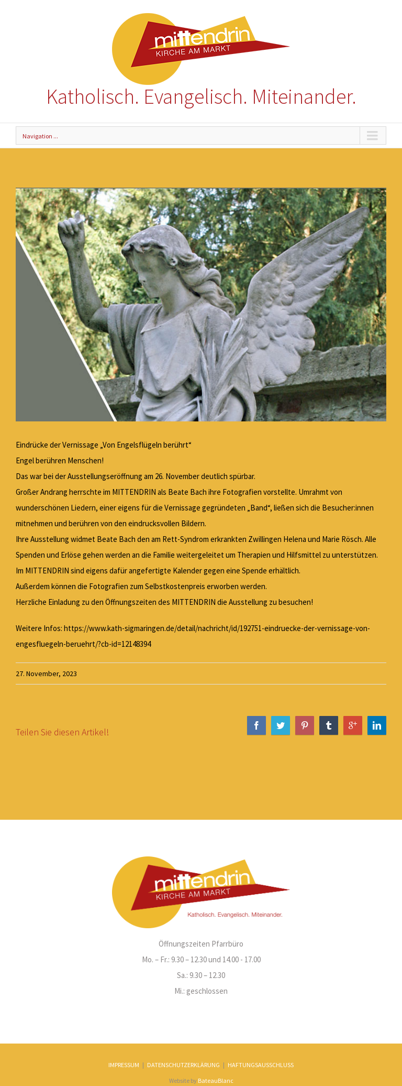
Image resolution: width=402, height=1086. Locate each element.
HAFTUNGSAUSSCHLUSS (261, 1065)
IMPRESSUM (123, 1065)
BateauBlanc (215, 1080)
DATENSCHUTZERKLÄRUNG (183, 1065)
